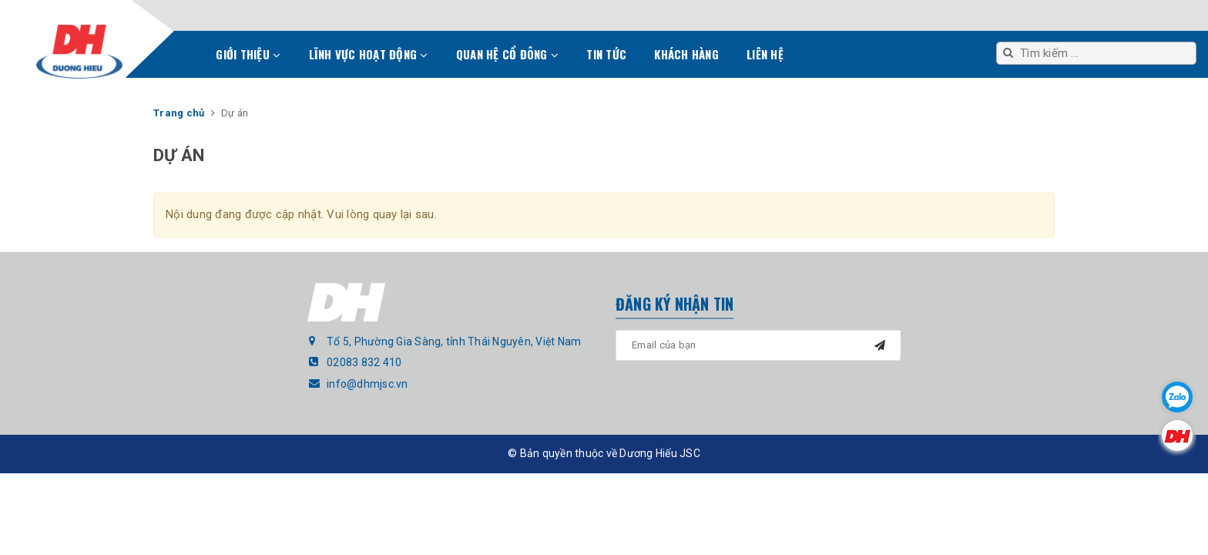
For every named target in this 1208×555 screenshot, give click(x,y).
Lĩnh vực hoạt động (368, 53)
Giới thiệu (248, 53)
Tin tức (606, 53)
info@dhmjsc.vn (367, 384)
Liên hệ (765, 53)
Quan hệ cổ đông (507, 53)
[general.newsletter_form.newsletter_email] (758, 345)
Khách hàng (686, 53)
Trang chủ (184, 58)
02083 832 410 (364, 362)
